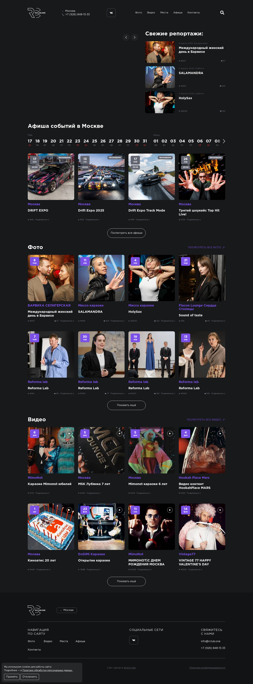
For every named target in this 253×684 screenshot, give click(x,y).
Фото (138, 13)
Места (164, 13)
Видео (151, 13)
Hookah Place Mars (194, 477)
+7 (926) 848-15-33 (77, 14)
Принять (12, 677)
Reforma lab (38, 382)
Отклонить (29, 677)
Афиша (177, 13)
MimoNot (35, 477)
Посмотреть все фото (206, 247)
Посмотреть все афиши (126, 233)
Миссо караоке (91, 305)
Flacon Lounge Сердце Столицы (197, 307)
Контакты (193, 13)
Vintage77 (187, 554)
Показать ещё (126, 405)
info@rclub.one (210, 641)
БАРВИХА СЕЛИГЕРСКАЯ (49, 305)
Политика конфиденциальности (207, 668)
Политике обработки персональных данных (47, 670)
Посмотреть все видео (206, 420)
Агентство (130, 668)
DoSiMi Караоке (91, 554)
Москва (34, 204)
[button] (126, 37)
